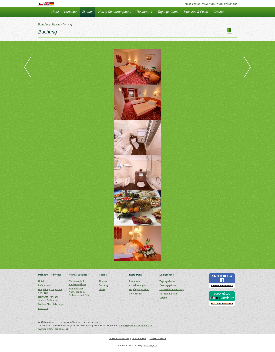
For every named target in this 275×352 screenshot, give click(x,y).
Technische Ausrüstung (171, 289)
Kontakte (70, 12)
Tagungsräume (167, 12)
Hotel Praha (192, 3)
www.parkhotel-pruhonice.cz (53, 328)
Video (102, 289)
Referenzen (44, 285)
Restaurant (144, 12)
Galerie (218, 12)
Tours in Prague (139, 338)
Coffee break (135, 293)
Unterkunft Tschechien (119, 338)
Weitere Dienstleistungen (51, 304)
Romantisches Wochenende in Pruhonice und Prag (79, 292)
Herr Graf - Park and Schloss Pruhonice (48, 298)
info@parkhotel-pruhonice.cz (136, 325)
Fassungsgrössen (168, 285)
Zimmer (87, 12)
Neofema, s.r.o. (150, 345)
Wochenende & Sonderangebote (77, 283)
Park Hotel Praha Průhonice (219, 3)
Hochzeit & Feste (196, 12)
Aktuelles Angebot (138, 285)
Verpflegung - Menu (139, 289)
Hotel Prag (44, 24)
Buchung (103, 285)
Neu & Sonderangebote (114, 12)
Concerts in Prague (158, 338)
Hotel (55, 12)
